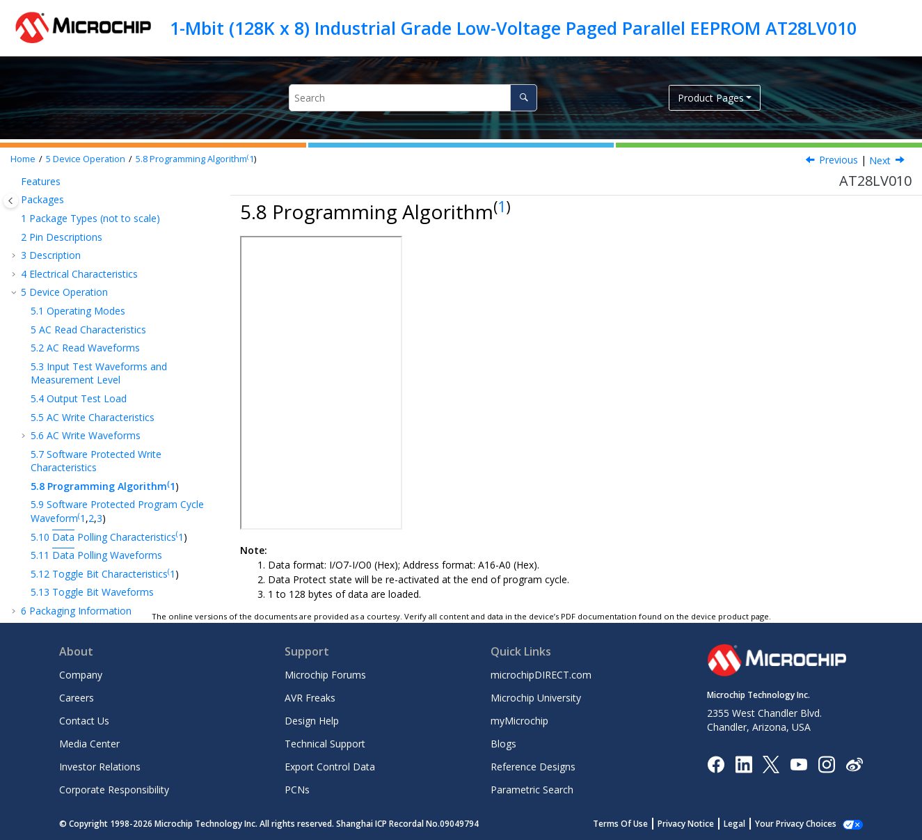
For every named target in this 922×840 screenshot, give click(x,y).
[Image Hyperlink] (798, 764)
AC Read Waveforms (85, 193)
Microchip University (536, 697)
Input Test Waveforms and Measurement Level (99, 219)
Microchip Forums (325, 674)
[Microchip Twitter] (771, 763)
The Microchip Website (72, 493)
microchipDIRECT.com (541, 674)
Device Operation (85, 159)
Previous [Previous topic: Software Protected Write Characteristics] (838, 159)
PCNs (297, 789)
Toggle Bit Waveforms (92, 438)
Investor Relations (100, 766)
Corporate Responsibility (114, 789)
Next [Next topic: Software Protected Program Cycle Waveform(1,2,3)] (881, 160)
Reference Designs (533, 766)
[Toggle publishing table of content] (10, 200)
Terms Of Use (620, 824)
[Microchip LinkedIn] (743, 763)
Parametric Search (532, 789)
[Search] (523, 97)
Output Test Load (79, 244)
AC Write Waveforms (86, 281)
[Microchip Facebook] (715, 763)
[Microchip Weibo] (854, 764)
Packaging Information (76, 456)
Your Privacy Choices (795, 824)
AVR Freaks (310, 697)
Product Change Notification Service (102, 512)
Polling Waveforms (96, 401)
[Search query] (413, 97)
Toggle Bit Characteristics (100, 420)
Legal (734, 824)
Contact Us (84, 720)
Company (80, 674)
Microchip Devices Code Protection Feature (119, 568)
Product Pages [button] (711, 97)
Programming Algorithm (192, 159)
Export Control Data (330, 766)
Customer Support (62, 530)
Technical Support (325, 743)
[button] (25, 194)
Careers (76, 697)
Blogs (503, 743)
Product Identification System (87, 549)
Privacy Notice (686, 824)
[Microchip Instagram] (826, 763)
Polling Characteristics (104, 383)
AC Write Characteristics (92, 263)
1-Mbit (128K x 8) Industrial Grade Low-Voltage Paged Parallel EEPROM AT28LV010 (513, 27)
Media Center (89, 743)
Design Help (312, 720)
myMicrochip (519, 720)
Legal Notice (49, 586)
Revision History (61, 475)
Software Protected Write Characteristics (96, 307)
